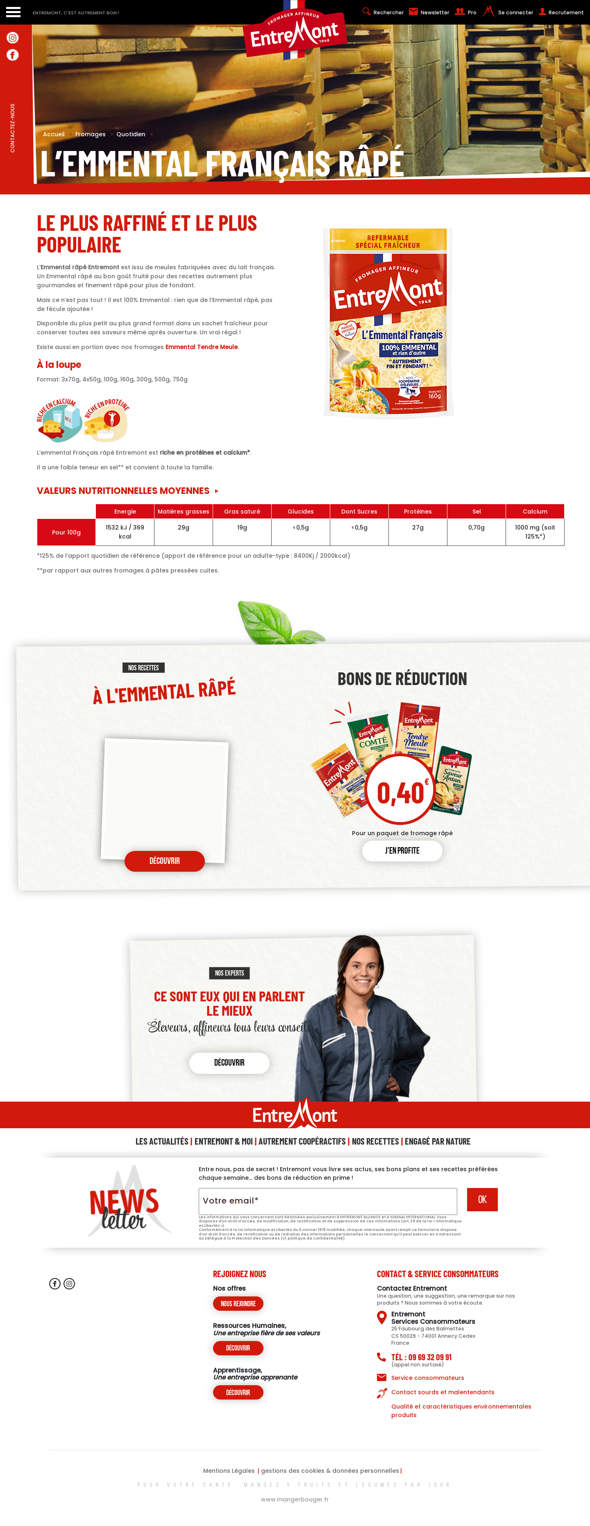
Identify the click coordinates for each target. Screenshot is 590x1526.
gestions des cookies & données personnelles (330, 1471)
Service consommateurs (427, 1378)
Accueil (58, 134)
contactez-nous (12, 146)
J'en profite (402, 851)
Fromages (94, 134)
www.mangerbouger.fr (295, 1499)
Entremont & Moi (224, 1141)
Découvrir (165, 861)
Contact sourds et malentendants (443, 1392)
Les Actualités (162, 1141)
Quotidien (134, 134)
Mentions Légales (229, 1471)
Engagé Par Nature (438, 1141)
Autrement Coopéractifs (302, 1141)
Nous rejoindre (238, 1304)
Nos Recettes (375, 1141)
